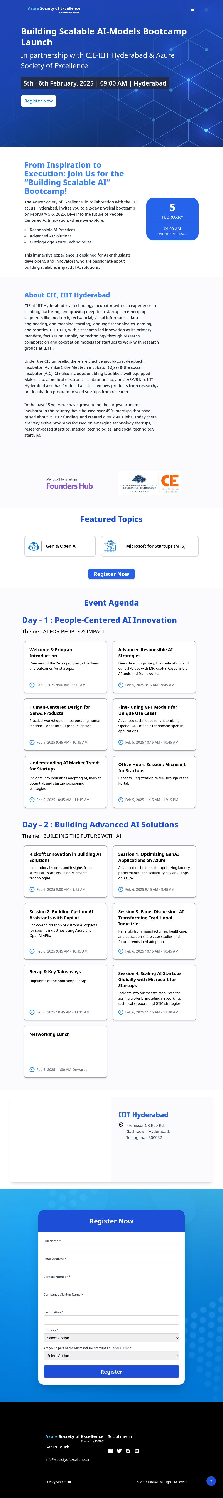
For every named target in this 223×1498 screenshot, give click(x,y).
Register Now (38, 101)
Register (111, 1371)
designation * (53, 1312)
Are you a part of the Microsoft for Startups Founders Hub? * (88, 1348)
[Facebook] (110, 1450)
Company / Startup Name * (63, 1294)
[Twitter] (119, 1450)
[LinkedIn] (136, 1450)
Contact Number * (57, 1277)
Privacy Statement (58, 1482)
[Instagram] (128, 1450)
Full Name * (52, 1241)
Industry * (51, 1330)
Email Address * (55, 1259)
